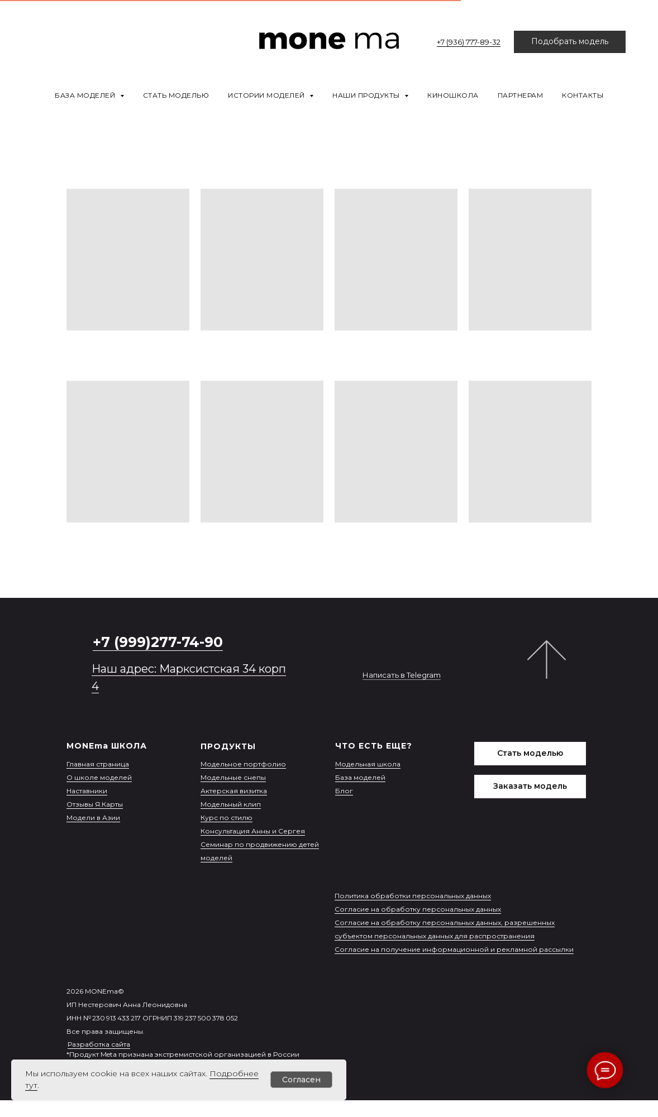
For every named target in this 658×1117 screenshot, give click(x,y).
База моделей (360, 777)
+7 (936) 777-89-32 (468, 41)
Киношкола (453, 95)
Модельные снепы (233, 777)
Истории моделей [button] (267, 95)
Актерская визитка (234, 791)
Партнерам (520, 95)
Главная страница (97, 764)
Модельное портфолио (243, 764)
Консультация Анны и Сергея (253, 831)
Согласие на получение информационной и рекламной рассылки (454, 949)
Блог (344, 791)
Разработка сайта (99, 1044)
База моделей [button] (86, 95)
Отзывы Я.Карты (94, 804)
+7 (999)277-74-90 (158, 642)
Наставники (86, 791)
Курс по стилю (226, 817)
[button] (570, 42)
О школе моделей (99, 777)
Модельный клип (231, 804)
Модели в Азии (93, 817)
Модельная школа (367, 764)
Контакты (582, 95)
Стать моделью (176, 95)
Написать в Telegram (402, 674)
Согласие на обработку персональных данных (418, 909)
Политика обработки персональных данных (413, 895)
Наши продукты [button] (367, 95)
